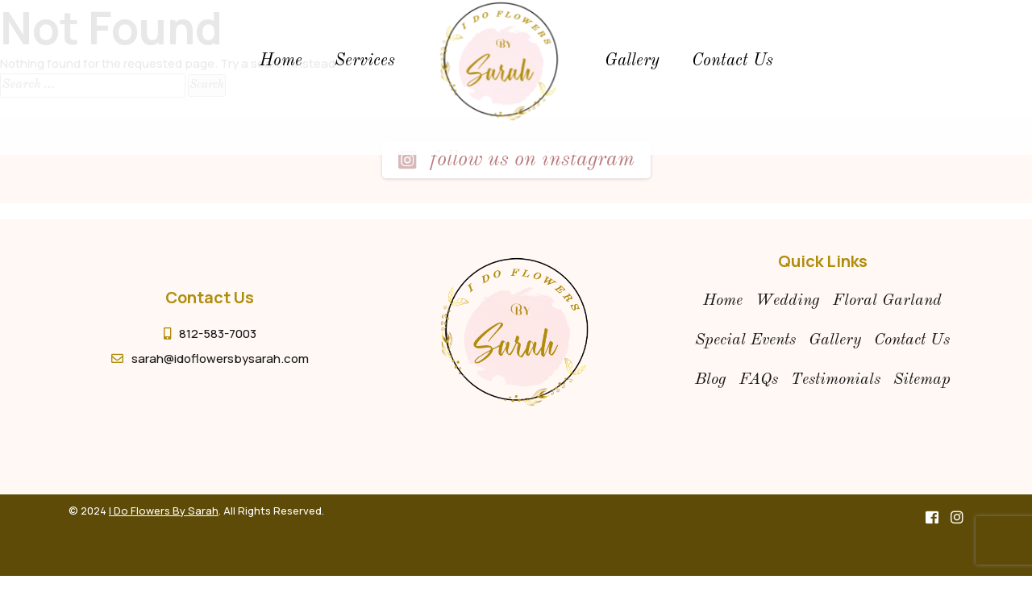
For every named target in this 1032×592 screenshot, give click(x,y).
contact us (912, 340)
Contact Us (732, 60)
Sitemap (922, 380)
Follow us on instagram (516, 159)
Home (281, 60)
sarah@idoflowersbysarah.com (220, 358)
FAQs (758, 380)
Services (365, 60)
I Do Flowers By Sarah (163, 510)
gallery (632, 60)
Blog (710, 380)
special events (745, 340)
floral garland (887, 301)
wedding (787, 301)
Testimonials (835, 380)
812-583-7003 (217, 333)
